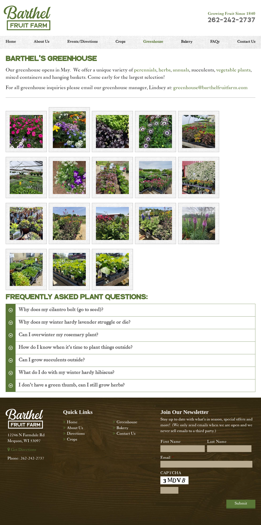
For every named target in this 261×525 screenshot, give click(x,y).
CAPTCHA (170, 473)
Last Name (217, 442)
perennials (145, 70)
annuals (181, 70)
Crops (72, 440)
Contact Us (126, 434)
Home (72, 422)
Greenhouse (127, 422)
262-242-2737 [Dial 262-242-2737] (231, 20)
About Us (75, 428)
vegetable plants (233, 70)
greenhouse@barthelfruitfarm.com (210, 88)
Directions (76, 434)
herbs (165, 70)
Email (167, 458)
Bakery (122, 428)
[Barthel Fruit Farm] (27, 18)
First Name (171, 442)
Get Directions (21, 450)
